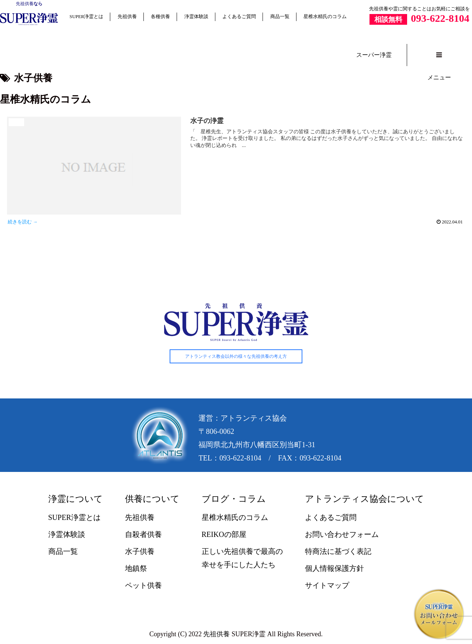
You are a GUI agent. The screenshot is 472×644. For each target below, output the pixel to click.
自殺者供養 (143, 534)
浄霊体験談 (196, 16)
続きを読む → (23, 222)
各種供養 (160, 16)
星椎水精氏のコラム (325, 16)
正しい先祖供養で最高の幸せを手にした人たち (242, 558)
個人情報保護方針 (334, 568)
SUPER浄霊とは (87, 16)
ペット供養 (143, 585)
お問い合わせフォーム (342, 534)
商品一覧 (279, 16)
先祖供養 (25, 3)
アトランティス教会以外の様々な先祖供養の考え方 (236, 356)
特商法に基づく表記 (338, 551)
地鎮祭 (136, 568)
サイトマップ (327, 585)
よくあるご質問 (239, 16)
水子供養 (140, 551)
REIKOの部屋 (224, 534)
